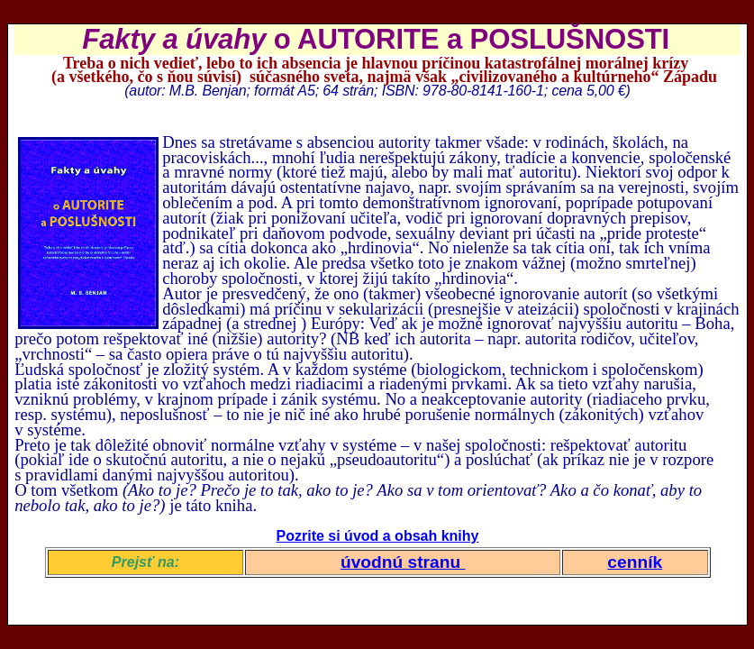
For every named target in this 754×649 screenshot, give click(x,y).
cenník (634, 562)
